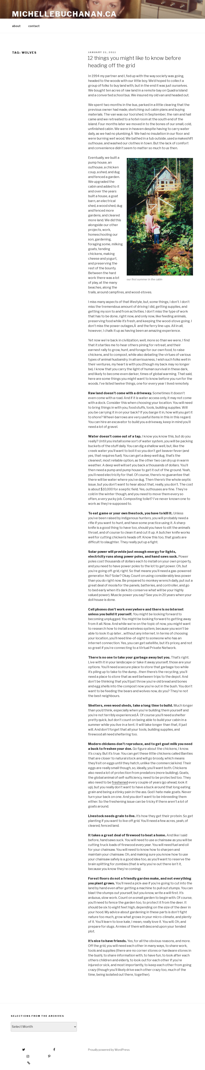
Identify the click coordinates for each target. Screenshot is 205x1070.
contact (34, 26)
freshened (120, 782)
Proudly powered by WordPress (109, 1049)
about (16, 26)
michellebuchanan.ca (64, 14)
